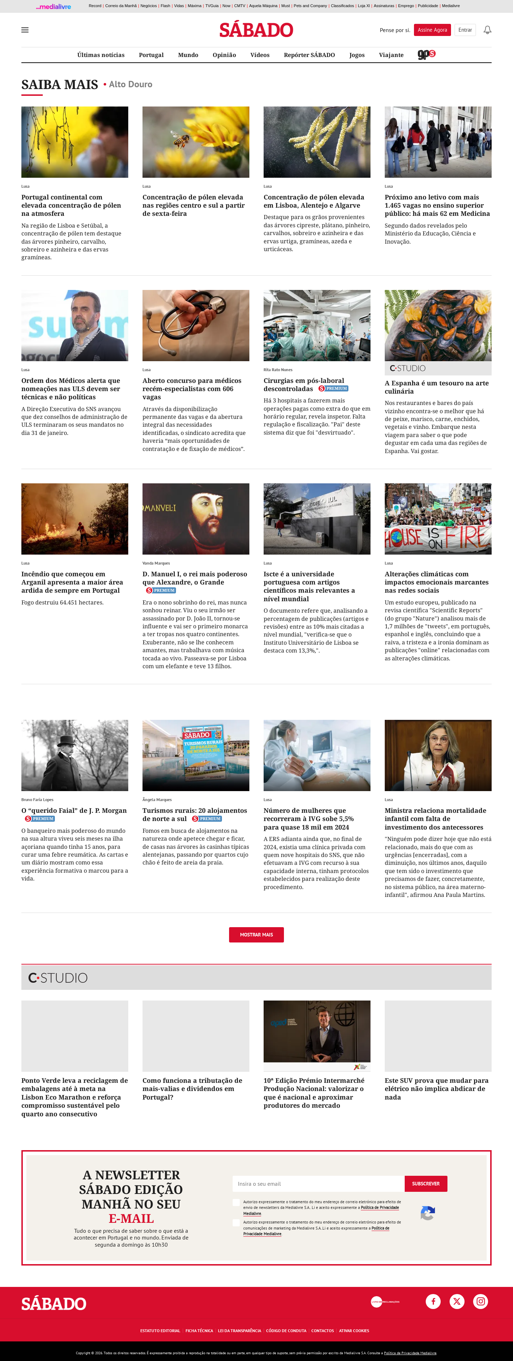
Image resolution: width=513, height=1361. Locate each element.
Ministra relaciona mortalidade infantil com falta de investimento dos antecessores (435, 818)
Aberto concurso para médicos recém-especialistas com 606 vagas (192, 388)
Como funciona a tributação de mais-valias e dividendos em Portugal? (192, 1088)
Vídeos (260, 55)
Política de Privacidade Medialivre (410, 1353)
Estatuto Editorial (160, 1330)
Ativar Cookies (354, 1330)
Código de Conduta (286, 1330)
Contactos (322, 1330)
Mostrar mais (256, 934)
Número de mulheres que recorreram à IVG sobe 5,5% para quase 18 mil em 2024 (309, 818)
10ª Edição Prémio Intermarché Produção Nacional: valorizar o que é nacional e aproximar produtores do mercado (314, 1093)
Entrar (465, 29)
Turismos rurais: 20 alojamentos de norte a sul (194, 814)
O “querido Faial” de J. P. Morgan (74, 810)
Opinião (224, 55)
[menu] (24, 30)
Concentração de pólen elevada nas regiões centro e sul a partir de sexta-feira (193, 205)
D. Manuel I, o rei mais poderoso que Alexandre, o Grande (194, 578)
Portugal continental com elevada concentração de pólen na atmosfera (71, 205)
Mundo (188, 55)
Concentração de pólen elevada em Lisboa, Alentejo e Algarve (314, 201)
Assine (432, 29)
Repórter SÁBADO (309, 55)
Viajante (391, 55)
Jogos (357, 55)
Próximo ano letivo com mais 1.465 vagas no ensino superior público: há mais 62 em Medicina (437, 205)
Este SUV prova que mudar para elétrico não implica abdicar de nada (437, 1088)
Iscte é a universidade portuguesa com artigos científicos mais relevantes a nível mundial (309, 586)
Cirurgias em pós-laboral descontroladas (304, 384)
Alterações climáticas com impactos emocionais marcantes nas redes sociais (437, 582)
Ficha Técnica (199, 1330)
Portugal (151, 55)
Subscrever (426, 1183)
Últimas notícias (101, 55)
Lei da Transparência (239, 1330)
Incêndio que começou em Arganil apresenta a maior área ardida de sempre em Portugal (72, 582)
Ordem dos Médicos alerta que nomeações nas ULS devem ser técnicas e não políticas (70, 388)
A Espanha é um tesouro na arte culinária (437, 387)
